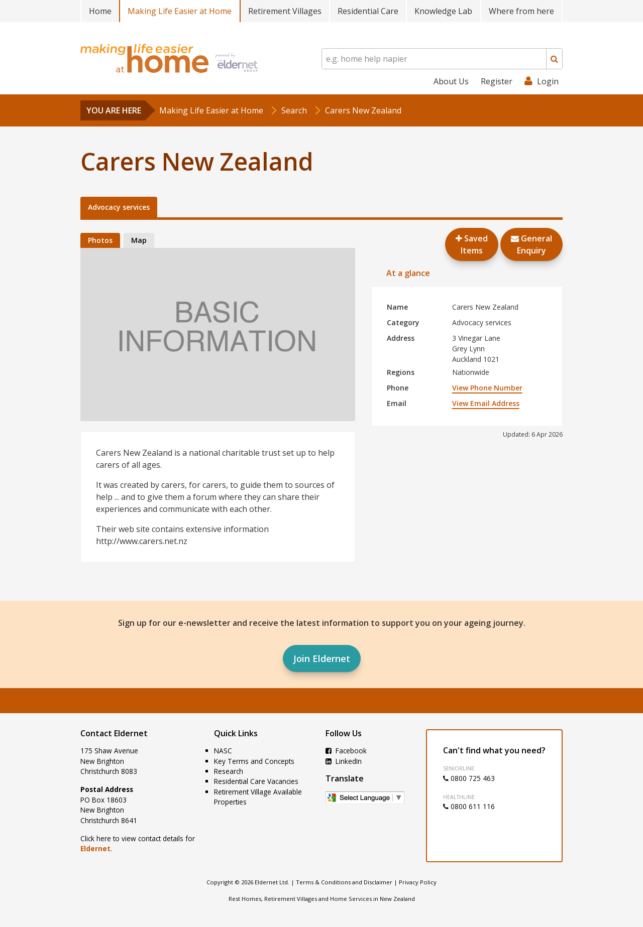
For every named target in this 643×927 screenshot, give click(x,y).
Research (228, 771)
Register (496, 81)
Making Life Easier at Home (180, 11)
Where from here (521, 11)
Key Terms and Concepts (254, 761)
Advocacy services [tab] (119, 207)
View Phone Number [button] (487, 387)
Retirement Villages (285, 11)
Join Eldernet (321, 658)
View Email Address (485, 403)
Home (100, 11)
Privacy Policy (418, 882)
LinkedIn (344, 761)
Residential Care (368, 11)
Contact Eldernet (114, 733)
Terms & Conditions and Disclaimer (344, 882)
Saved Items (472, 244)
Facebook (346, 750)
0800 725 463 (469, 778)
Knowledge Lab (443, 11)
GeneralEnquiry (531, 244)
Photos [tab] (100, 240)
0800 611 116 (469, 806)
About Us (451, 81)
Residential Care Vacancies (256, 781)
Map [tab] (139, 240)
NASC (223, 750)
